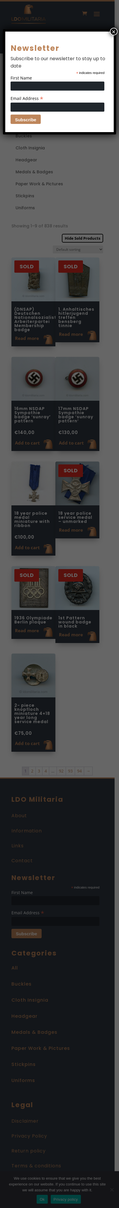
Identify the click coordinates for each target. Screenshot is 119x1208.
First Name (21, 78)
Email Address (27, 98)
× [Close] (114, 31)
